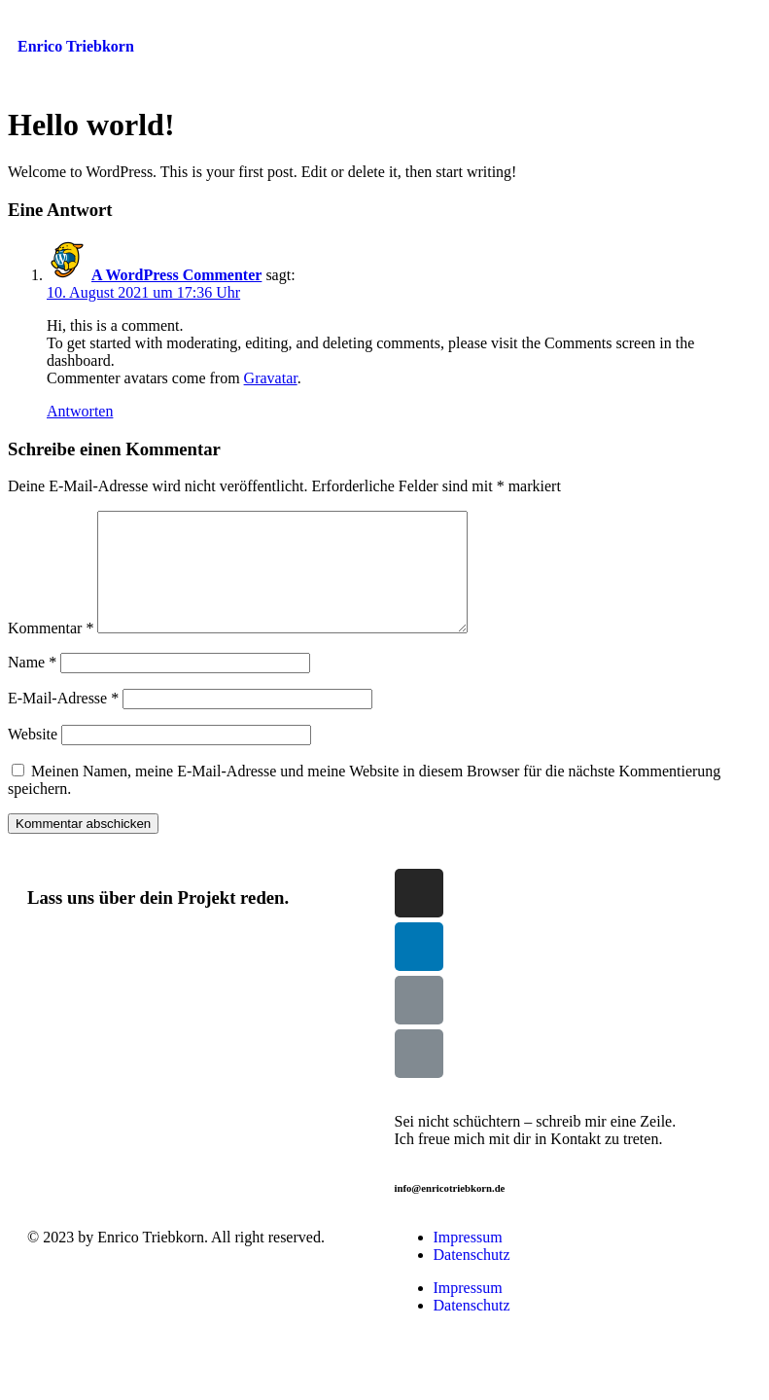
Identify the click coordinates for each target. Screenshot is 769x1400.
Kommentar (50, 651)
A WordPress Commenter (176, 275)
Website (32, 757)
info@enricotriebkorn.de (450, 1211)
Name (32, 685)
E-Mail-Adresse (63, 721)
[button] (636, 28)
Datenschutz (472, 1278)
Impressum (468, 1260)
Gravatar (270, 378)
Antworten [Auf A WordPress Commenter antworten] (80, 411)
